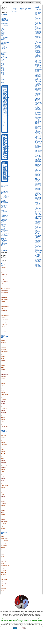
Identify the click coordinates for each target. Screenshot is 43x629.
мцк (6, 297)
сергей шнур (4, 319)
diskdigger (3, 267)
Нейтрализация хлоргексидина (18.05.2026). (38, 16)
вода (2, 344)
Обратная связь (26, 2)
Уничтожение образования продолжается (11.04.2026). (38, 153)
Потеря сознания (3, 223)
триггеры (3, 326)
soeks (2, 543)
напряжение (4, 351)
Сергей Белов (28, 610)
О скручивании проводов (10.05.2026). (38, 45)
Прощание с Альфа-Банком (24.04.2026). (38, 96)
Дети (6, 195)
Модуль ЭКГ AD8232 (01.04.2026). (38, 182)
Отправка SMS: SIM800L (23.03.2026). (38, 238)
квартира (3, 349)
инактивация (4, 290)
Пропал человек (3, 226)
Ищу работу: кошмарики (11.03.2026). (38, 158)
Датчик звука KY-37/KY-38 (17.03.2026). (38, 260)
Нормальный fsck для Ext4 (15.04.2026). (38, 134)
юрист (3, 590)
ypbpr (6, 543)
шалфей (3, 588)
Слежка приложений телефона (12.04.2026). (38, 147)
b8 (6, 538)
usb (6, 340)
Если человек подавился (4, 210)
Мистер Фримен (3, 228)
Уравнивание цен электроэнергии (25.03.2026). (38, 219)
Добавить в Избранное (15, 2)
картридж (3, 561)
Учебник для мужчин (4, 192)
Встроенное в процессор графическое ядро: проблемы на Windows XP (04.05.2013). (20, 10)
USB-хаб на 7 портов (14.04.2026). (38, 138)
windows (3, 342)
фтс (6, 586)
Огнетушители (4, 230)
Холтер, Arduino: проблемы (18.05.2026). (38, 21)
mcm (6, 540)
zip (2, 545)
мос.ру (3, 297)
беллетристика (5, 549)
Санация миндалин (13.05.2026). (38, 36)
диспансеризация (5, 288)
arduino (3, 340)
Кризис (3, 200)
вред (2, 437)
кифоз (3, 563)
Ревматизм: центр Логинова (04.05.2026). (38, 54)
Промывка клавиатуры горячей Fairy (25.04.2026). (38, 86)
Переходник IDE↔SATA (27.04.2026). (38, 75)
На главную (6, 2)
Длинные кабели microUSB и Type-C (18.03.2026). (38, 244)
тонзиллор (4, 324)
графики (3, 279)
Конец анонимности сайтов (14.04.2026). (38, 142)
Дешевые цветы (3, 221)
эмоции (3, 528)
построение (4, 310)
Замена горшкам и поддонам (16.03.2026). (38, 264)
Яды (6, 192)
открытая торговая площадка (3, 572)
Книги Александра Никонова (4, 243)
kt (4, 540)
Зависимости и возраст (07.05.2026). (38, 50)
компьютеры (4, 292)
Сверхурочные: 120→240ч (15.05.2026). (38, 26)
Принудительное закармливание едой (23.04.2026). (38, 106)
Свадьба (3, 231)
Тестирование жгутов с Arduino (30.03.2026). (38, 191)
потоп (2, 577)
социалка (3, 583)
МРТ (2, 245)
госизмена (4, 276)
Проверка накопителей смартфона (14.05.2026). (38, 31)
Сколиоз (3, 190)
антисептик (4, 274)
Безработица (4, 216)
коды (6, 437)
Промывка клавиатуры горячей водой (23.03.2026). (38, 225)
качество (3, 347)
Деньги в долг (3, 202)
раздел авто (4, 354)
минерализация (5, 565)
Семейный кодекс (4, 194)
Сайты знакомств (3, 207)
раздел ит (3, 376)
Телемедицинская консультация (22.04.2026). (38, 112)
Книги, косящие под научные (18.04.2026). (38, 129)
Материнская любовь (4, 236)
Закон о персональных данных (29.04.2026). (38, 66)
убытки (3, 586)
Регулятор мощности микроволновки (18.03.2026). (38, 250)
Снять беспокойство (4, 214)
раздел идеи (4, 374)
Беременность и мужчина (5, 197)
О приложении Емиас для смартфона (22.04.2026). (38, 118)
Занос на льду (3, 239)
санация (3, 313)
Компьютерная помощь (5, 233)
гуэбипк (3, 552)
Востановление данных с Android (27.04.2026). (38, 71)
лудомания (4, 295)
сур (5, 322)
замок (2, 554)
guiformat (3, 435)
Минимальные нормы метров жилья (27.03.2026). (38, 201)
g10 (2, 540)
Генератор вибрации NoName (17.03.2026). (38, 256)
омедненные (4, 568)
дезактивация (4, 281)
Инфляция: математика (4, 218)
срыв (2, 322)
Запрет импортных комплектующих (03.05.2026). (38, 60)
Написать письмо (35, 2)
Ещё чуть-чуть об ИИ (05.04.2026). (38, 173)
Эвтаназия (4, 247)
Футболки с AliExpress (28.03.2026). (38, 196)
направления (4, 299)
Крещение (3, 212)
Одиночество (4, 199)
